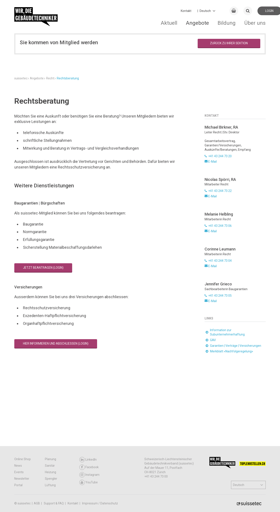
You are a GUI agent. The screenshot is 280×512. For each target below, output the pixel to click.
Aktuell (169, 23)
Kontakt (186, 11)
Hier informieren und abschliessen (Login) (55, 409)
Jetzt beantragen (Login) (43, 333)
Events (19, 472)
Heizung (50, 472)
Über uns (255, 23)
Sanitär (50, 466)
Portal (18, 485)
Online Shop (22, 459)
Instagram (89, 475)
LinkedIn (88, 460)
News (18, 466)
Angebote (197, 23)
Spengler (51, 479)
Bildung (227, 23)
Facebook (89, 468)
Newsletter (21, 479)
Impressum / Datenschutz (100, 504)
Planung (50, 459)
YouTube (88, 483)
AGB (37, 504)
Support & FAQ (54, 504)
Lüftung (50, 485)
